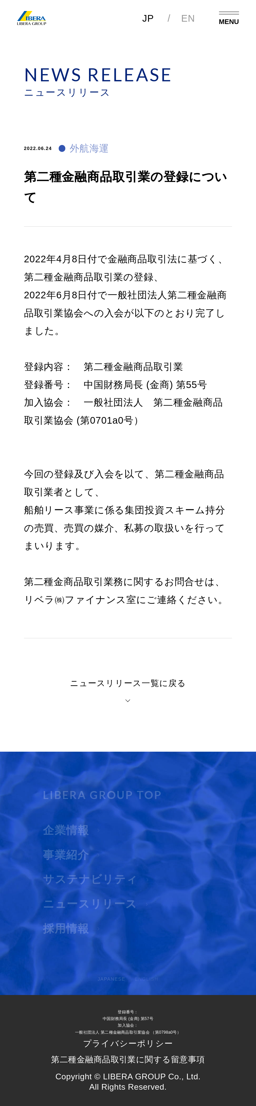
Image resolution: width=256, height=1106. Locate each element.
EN (188, 18)
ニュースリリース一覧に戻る (128, 683)
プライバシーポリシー (128, 1044)
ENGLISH (146, 984)
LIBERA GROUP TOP (102, 799)
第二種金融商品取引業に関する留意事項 (128, 1059)
